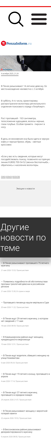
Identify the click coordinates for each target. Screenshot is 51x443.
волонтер (16, 176)
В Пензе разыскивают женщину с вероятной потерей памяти (24, 412)
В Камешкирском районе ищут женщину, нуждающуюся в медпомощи (22, 338)
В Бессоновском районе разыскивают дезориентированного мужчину (21, 430)
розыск (9, 176)
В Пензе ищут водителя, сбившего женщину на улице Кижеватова (25, 356)
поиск (3, 176)
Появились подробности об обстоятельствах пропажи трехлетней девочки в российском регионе (24, 284)
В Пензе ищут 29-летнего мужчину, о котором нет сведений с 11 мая (24, 319)
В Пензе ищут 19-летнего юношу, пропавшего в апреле (25, 375)
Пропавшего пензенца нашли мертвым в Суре (26, 302)
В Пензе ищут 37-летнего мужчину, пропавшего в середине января (19, 393)
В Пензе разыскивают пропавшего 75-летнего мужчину (25, 264)
